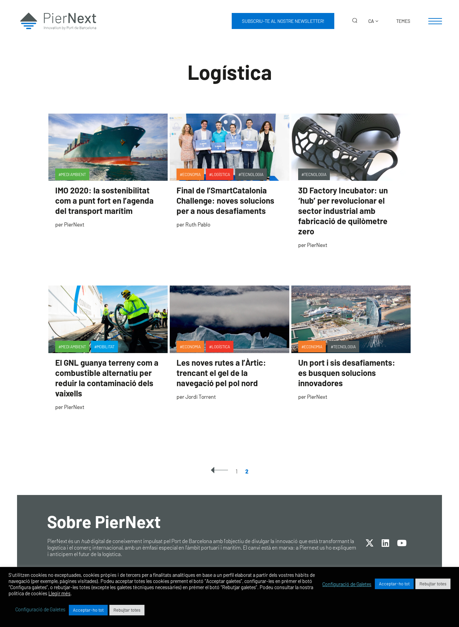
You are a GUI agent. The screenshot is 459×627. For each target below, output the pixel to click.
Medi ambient (73, 174)
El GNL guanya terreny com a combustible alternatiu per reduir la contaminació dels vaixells (106, 378)
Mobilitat (105, 346)
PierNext (74, 224)
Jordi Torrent (200, 396)
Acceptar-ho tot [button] (394, 583)
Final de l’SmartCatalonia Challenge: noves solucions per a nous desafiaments (225, 200)
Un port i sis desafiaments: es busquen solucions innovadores (346, 373)
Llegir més (59, 593)
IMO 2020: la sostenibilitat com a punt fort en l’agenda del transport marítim (104, 200)
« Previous (219, 470)
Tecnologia (252, 174)
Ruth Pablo (197, 224)
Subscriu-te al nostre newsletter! (283, 21)
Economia (191, 174)
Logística (221, 174)
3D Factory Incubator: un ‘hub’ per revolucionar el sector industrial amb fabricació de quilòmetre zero (343, 210)
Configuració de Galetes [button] (346, 584)
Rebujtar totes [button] (432, 583)
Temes (403, 21)
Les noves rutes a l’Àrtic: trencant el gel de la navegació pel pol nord (221, 373)
